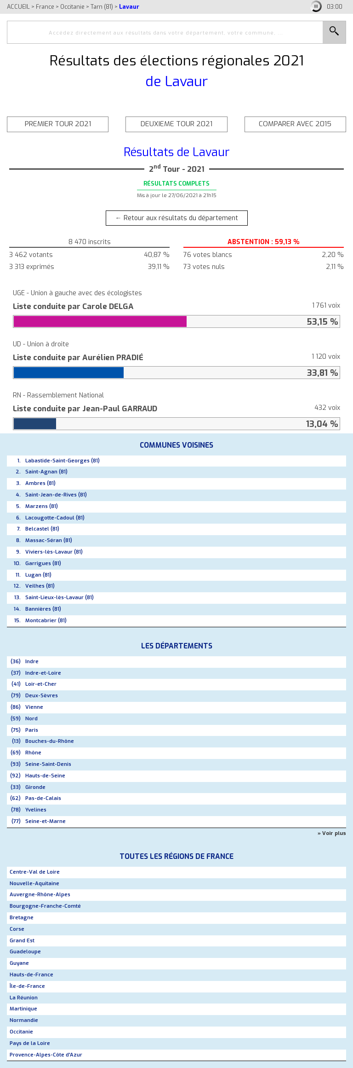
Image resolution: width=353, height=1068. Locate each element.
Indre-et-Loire (43, 673)
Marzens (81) (41, 506)
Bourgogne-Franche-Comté (45, 906)
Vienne (34, 707)
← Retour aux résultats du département (176, 218)
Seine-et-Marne (45, 821)
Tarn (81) (102, 7)
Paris (31, 730)
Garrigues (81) (43, 563)
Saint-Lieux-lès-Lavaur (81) (59, 597)
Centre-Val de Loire (35, 872)
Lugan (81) (38, 575)
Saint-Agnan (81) (46, 471)
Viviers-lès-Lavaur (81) (54, 552)
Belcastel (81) (42, 528)
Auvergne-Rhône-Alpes (40, 894)
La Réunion (24, 997)
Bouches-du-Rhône (49, 741)
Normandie (24, 1020)
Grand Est (22, 940)
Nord (31, 718)
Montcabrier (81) (46, 620)
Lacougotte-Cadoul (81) (55, 517)
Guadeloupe (25, 951)
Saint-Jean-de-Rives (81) (56, 494)
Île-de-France (27, 986)
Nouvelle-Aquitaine (34, 883)
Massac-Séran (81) (48, 540)
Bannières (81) (43, 609)
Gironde (35, 787)
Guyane (19, 963)
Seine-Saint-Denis (48, 764)
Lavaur (129, 7)
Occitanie (72, 7)
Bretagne (22, 917)
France (45, 7)
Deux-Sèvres (41, 695)
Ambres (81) (40, 483)
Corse (17, 929)
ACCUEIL (18, 7)
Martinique (23, 1008)
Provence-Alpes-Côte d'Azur (46, 1054)
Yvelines (35, 809)
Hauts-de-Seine (45, 775)
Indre (32, 661)
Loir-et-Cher (41, 684)
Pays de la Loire (30, 1043)
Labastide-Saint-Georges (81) (62, 460)
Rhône (33, 752)
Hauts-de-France (31, 974)
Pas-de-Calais (43, 798)
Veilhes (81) (40, 586)
